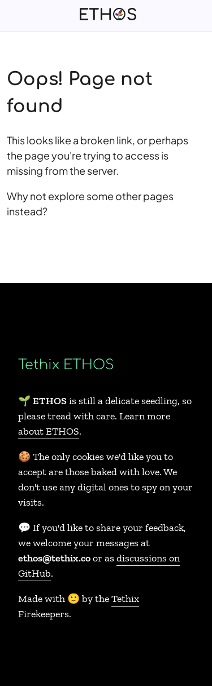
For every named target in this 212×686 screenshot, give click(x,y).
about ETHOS (48, 431)
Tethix (125, 598)
